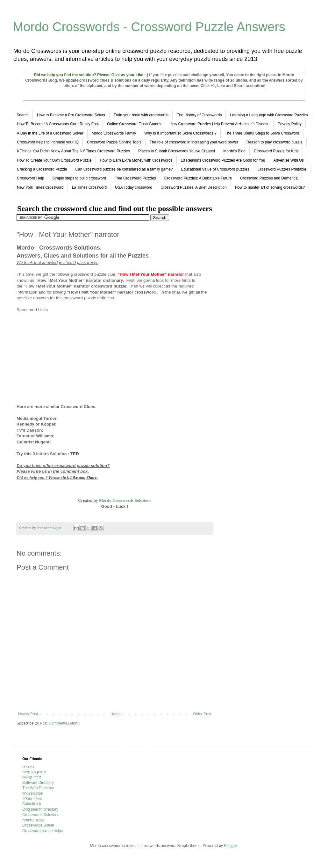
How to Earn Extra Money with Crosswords (136, 160)
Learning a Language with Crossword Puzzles (269, 115)
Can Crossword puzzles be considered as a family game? (124, 169)
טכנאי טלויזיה (33, 820)
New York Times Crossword (40, 187)
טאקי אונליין (32, 798)
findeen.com (32, 793)
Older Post (202, 714)
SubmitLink (31, 804)
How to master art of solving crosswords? (270, 187)
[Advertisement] (70, 357)
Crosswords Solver (38, 825)
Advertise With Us (288, 160)
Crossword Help (30, 178)
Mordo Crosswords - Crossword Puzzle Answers (149, 27)
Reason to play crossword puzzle (274, 142)
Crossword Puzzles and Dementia (269, 178)
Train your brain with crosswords (141, 115)
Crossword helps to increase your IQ (48, 142)
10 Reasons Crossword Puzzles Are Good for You (223, 160)
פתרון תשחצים (34, 772)
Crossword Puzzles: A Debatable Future (198, 178)
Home (116, 714)
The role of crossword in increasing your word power (194, 142)
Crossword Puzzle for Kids (276, 151)
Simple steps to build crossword (79, 178)
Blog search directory (40, 809)
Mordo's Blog (234, 151)
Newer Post (28, 714)
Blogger (230, 845)
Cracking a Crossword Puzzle (42, 169)
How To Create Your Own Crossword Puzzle (54, 160)
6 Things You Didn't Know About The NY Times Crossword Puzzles (73, 151)
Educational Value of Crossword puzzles (215, 169)
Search (23, 115)
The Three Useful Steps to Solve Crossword (262, 133)
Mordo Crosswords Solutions (125, 500)
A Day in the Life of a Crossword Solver (50, 133)
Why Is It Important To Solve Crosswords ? (180, 133)
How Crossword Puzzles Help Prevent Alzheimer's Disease (219, 124)
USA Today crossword (133, 187)
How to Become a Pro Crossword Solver (71, 115)
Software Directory (38, 782)
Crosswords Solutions (40, 815)
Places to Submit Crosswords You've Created (176, 151)
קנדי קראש (31, 777)
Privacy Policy (290, 124)
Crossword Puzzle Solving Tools (114, 142)
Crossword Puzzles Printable (281, 169)
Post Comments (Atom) (60, 723)
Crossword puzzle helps (42, 830)
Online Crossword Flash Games (134, 124)
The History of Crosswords (199, 115)
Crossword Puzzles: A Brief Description (193, 187)
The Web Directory (38, 788)
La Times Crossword (89, 187)
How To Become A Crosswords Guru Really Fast (58, 124)
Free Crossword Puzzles (135, 178)
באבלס (28, 766)
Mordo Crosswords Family (114, 133)
